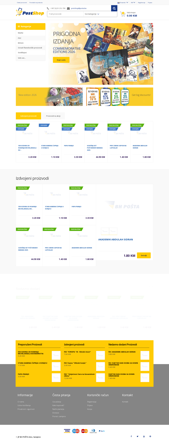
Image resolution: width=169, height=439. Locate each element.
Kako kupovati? (58, 403)
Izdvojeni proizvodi (32, 117)
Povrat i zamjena (59, 415)
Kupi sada (61, 60)
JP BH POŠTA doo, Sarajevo (29, 435)
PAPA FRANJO (69, 146)
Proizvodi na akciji (62, 118)
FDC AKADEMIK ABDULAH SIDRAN (27, 315)
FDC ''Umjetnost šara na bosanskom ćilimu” (79, 373)
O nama (21, 400)
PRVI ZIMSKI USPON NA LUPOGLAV (141, 315)
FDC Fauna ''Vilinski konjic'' (75, 361)
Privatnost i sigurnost (26, 407)
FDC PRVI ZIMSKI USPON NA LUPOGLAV (119, 315)
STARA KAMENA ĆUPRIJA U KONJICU (32, 361)
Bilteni (20, 43)
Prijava (150, 2)
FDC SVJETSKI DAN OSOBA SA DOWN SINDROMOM (50, 316)
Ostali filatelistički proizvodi (30, 47)
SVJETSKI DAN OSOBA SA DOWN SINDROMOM (73, 316)
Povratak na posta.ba (38, 2)
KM (129, 2)
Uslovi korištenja (24, 403)
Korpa (89, 407)
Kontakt (125, 400)
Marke (20, 33)
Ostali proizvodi (21, 2)
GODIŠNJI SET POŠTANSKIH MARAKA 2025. (95, 148)
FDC (19, 38)
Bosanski (118, 2)
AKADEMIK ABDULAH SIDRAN (82, 248)
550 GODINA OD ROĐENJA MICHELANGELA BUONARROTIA (30, 351)
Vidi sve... (22, 58)
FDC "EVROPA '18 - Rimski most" (77, 350)
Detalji (144, 255)
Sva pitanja (56, 400)
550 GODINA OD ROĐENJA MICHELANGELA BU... (27, 148)
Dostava (55, 411)
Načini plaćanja (58, 407)
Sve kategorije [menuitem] (91, 14)
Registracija (140, 2)
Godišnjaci (22, 52)
